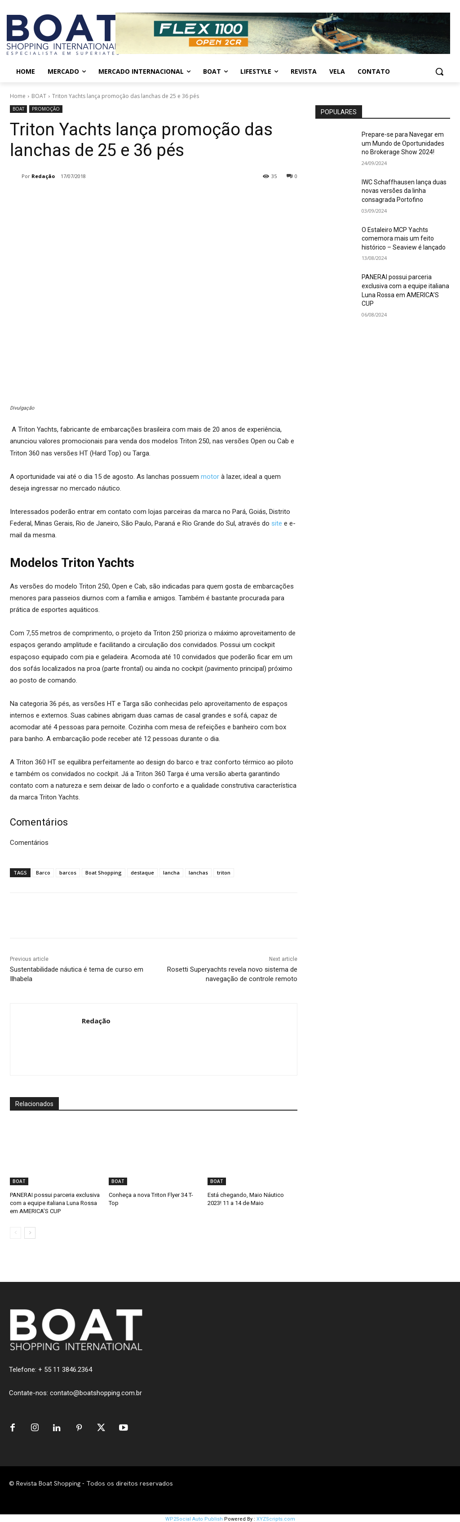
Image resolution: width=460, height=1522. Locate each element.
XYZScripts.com (276, 1517)
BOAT (38, 96)
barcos (67, 872)
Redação (43, 176)
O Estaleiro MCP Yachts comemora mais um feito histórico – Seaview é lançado (404, 238)
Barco (43, 872)
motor (210, 477)
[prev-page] (15, 1233)
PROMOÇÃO (45, 109)
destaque (142, 872)
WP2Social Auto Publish (194, 1517)
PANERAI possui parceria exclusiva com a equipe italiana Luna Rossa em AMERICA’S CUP (55, 1203)
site (276, 523)
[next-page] (29, 1233)
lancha (171, 872)
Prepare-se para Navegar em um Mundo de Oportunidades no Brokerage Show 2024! (403, 143)
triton (223, 872)
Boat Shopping (103, 872)
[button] (439, 71)
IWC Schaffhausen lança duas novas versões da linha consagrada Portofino (404, 191)
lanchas (198, 872)
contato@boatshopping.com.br (96, 1393)
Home (18, 96)
